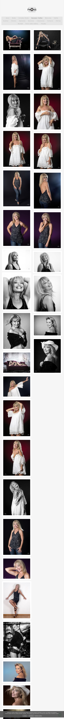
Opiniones (22, 21)
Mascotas (48, 18)
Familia (56, 18)
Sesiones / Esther (37, 18)
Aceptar (24, 715)
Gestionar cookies (38, 715)
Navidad (20, 23)
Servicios (31, 21)
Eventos (5, 21)
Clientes (13, 21)
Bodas (14, 18)
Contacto (50, 21)
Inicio (7, 18)
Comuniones (40, 21)
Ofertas (58, 21)
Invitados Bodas (24, 18)
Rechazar (31, 715)
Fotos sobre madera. (31, 23)
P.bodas (43, 23)
